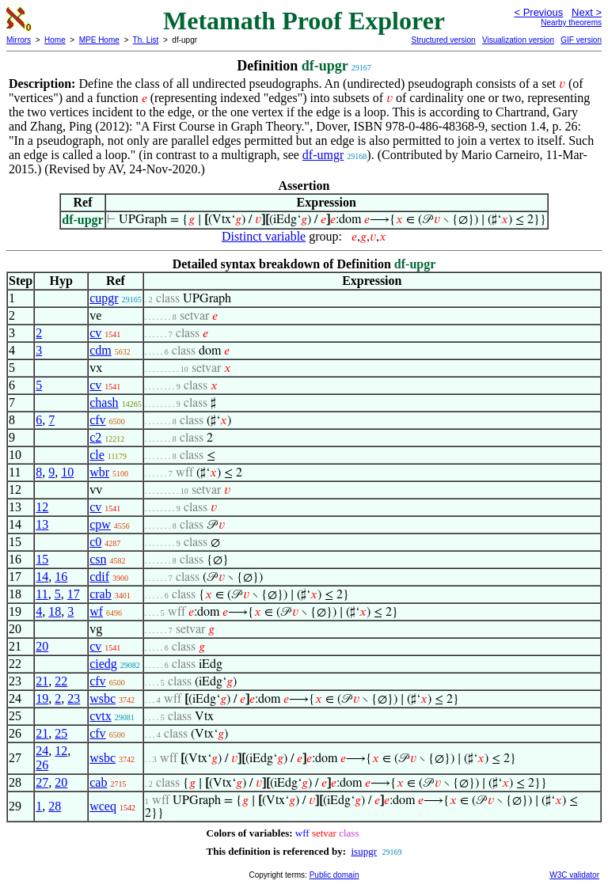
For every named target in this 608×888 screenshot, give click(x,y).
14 (42, 576)
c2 (95, 437)
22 (61, 681)
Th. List (146, 40)
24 (42, 750)
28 (54, 806)
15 (42, 559)
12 (42, 507)
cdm (100, 350)
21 (42, 681)
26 (42, 765)
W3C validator (574, 875)
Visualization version (518, 40)
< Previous (538, 12)
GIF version (581, 40)
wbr (99, 472)
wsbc (102, 698)
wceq (102, 806)
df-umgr (323, 154)
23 (73, 698)
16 (61, 576)
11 (42, 594)
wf (96, 611)
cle (96, 454)
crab (100, 594)
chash (103, 402)
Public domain (334, 875)
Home (55, 40)
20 (42, 646)
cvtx (100, 716)
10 (67, 472)
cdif (99, 576)
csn (97, 559)
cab (98, 782)
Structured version (443, 40)
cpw (100, 524)
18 (54, 611)
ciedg (103, 663)
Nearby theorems (571, 22)
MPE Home (99, 40)
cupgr (103, 298)
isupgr (364, 851)
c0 (95, 541)
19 (42, 698)
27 (42, 782)
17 (73, 594)
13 (42, 524)
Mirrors (18, 40)
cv (95, 333)
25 (61, 733)
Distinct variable (264, 236)
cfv (97, 420)
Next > (587, 12)
